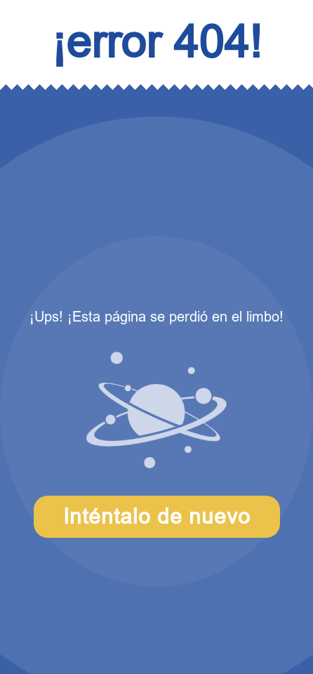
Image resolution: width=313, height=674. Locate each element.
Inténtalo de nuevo (157, 516)
